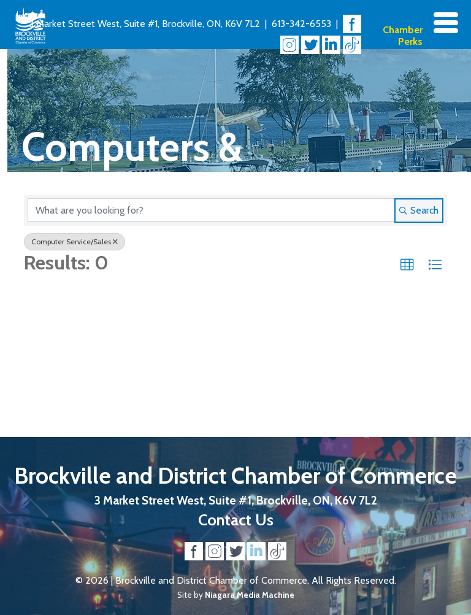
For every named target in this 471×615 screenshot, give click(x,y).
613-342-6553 (301, 23)
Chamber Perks (403, 35)
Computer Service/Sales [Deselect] (74, 241)
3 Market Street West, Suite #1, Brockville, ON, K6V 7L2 (144, 23)
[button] (407, 265)
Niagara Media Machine (249, 595)
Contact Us (236, 519)
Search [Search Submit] (418, 210)
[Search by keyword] (211, 210)
